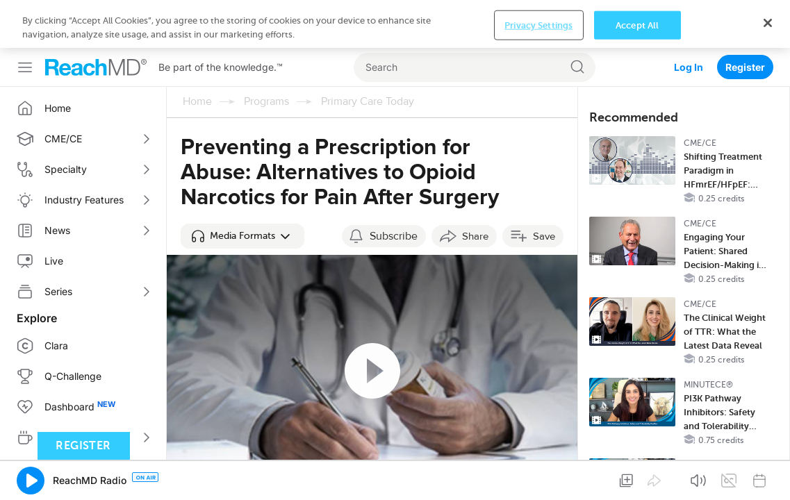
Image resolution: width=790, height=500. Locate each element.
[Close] (767, 476)
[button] (242, 188)
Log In (688, 19)
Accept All (637, 478)
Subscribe (394, 188)
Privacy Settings (538, 478)
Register (745, 19)
